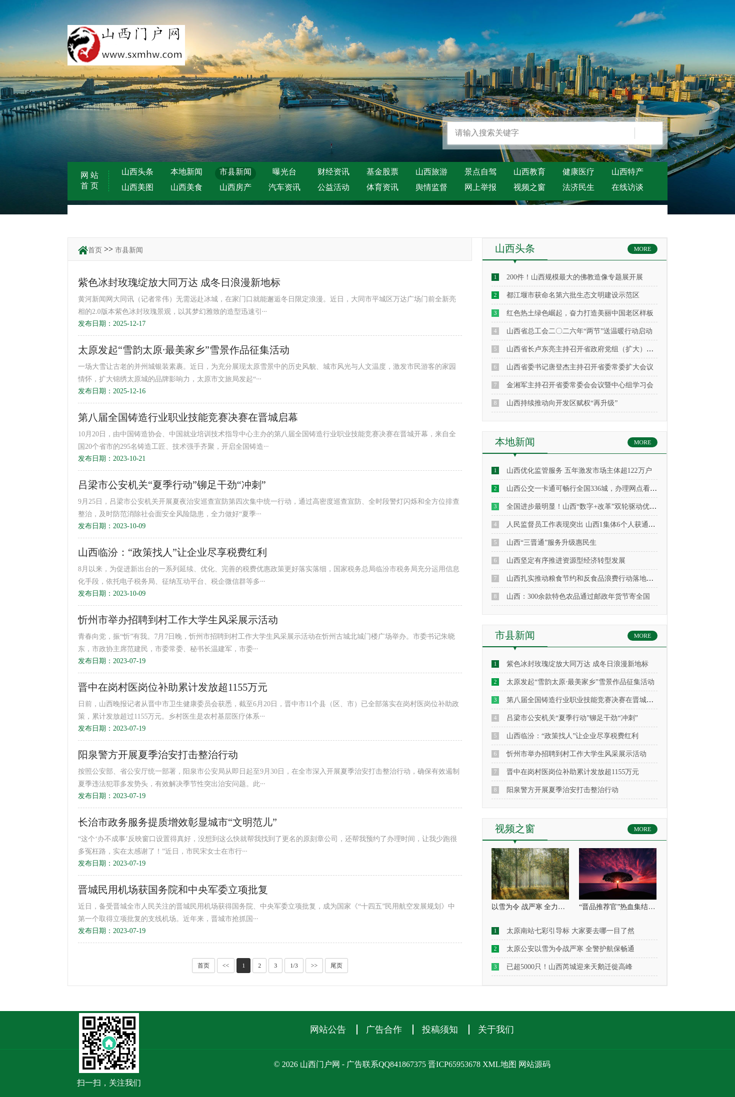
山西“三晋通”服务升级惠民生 (551, 542)
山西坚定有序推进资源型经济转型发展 (566, 560)
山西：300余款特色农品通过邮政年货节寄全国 (578, 596)
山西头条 (138, 171)
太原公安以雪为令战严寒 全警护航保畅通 (570, 949)
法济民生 (578, 187)
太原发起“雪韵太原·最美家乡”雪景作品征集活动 (580, 682)
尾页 (336, 965)
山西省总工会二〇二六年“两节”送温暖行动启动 (579, 331)
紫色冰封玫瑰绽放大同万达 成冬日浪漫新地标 (577, 664)
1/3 (294, 965)
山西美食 (186, 187)
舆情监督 (432, 187)
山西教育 (530, 171)
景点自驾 (480, 171)
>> (314, 965)
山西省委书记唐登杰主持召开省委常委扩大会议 (580, 367)
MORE (643, 248)
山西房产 (236, 187)
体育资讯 (382, 187)
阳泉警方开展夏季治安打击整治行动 (562, 790)
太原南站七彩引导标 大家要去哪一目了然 (570, 931)
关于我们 (496, 1030)
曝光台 (284, 171)
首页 (95, 250)
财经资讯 (334, 171)
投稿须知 (440, 1030)
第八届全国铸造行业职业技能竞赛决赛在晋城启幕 (583, 700)
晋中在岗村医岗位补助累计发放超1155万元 (572, 772)
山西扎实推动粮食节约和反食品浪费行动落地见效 (583, 578)
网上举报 (480, 187)
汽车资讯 (284, 187)
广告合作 (384, 1030)
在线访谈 (628, 187)
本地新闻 (186, 171)
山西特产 (628, 171)
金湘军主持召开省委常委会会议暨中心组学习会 (580, 385)
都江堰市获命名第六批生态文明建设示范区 (573, 295)
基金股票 (382, 171)
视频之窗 (530, 187)
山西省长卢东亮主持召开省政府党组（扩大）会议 (583, 349)
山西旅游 (432, 171)
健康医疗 (578, 171)
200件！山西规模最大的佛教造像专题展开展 (574, 277)
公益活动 (334, 187)
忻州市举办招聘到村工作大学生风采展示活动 (576, 754)
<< (226, 965)
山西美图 (138, 187)
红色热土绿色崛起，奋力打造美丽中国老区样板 (580, 313)
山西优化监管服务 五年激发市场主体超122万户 (579, 470)
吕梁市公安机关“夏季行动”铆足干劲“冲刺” (572, 718)
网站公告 (328, 1030)
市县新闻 (236, 171)
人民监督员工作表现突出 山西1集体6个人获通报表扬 (588, 524)
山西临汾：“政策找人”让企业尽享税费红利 (572, 736)
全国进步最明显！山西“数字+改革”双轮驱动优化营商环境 (595, 506)
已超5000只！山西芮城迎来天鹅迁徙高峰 (569, 967)
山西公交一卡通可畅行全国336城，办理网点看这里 (585, 488)
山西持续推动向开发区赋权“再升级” (562, 403)
